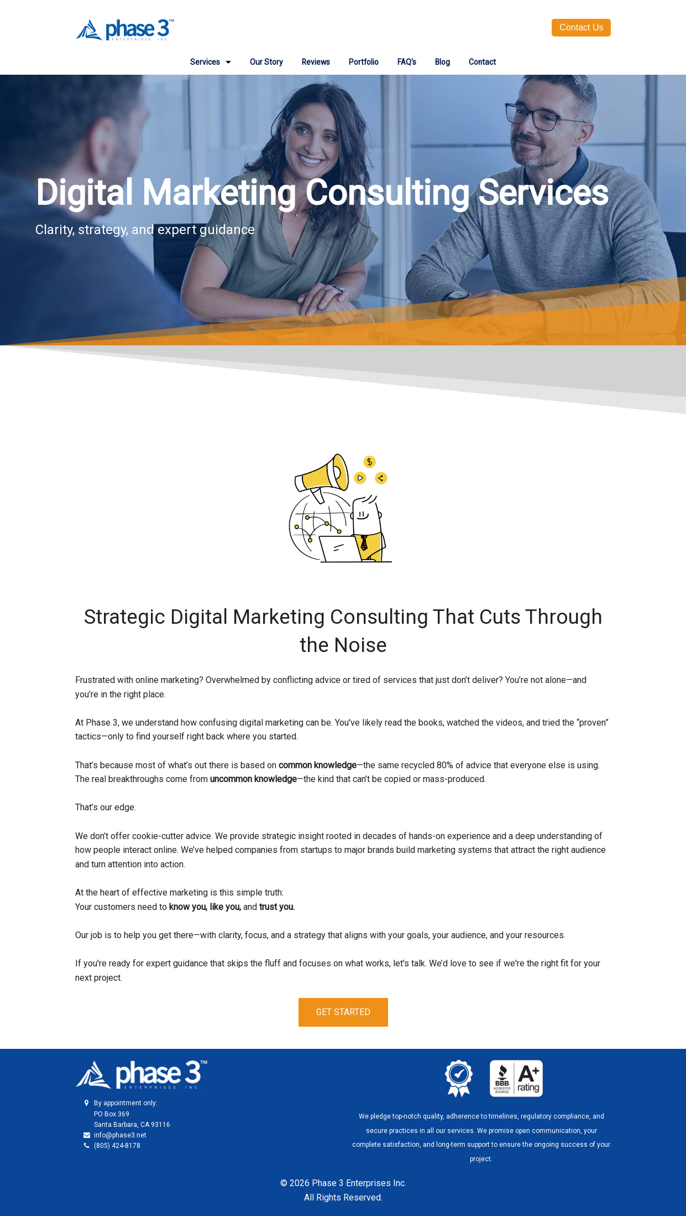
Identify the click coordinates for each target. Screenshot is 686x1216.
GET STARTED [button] (343, 1012)
